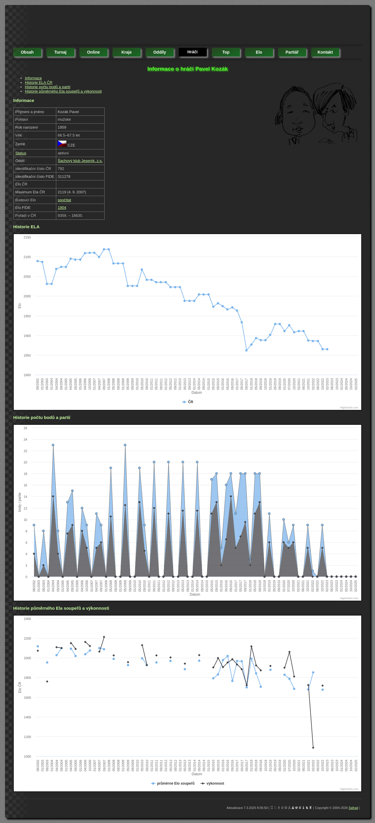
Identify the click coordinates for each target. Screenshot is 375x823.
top (226, 52)
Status (20, 153)
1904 (62, 207)
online (93, 52)
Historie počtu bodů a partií (47, 87)
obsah (27, 52)
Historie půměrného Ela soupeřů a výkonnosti (63, 91)
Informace (33, 78)
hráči (192, 52)
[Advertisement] (119, 26)
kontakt (325, 52)
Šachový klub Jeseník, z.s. (80, 161)
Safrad (353, 808)
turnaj (60, 52)
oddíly (159, 52)
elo (259, 52)
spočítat (64, 200)
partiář (292, 52)
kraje (126, 52)
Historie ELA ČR (38, 82)
